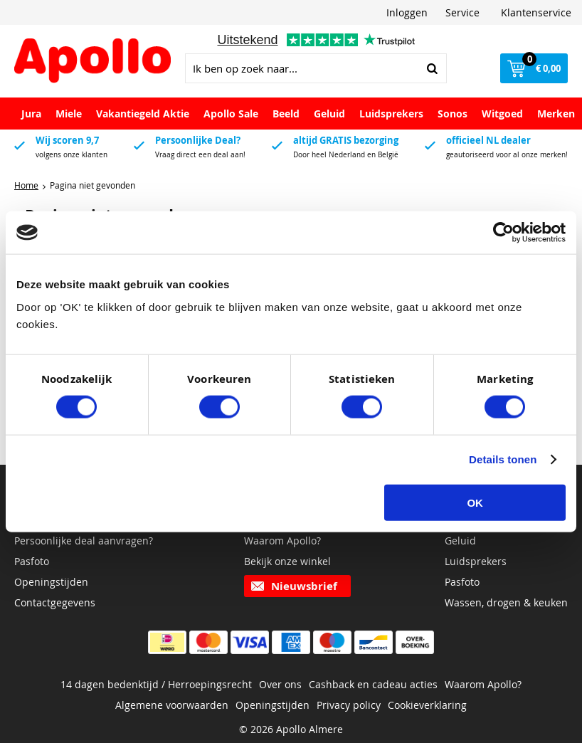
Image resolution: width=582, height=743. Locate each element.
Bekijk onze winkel (287, 561)
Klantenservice (536, 12)
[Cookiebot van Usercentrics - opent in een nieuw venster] (503, 232)
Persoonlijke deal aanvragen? (83, 540)
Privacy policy (349, 705)
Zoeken (432, 68)
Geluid (329, 113)
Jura (31, 113)
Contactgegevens (54, 602)
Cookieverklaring (427, 705)
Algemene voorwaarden (171, 705)
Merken (556, 113)
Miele (68, 113)
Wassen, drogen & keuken (506, 602)
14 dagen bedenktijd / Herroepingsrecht (156, 684)
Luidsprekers (391, 113)
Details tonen (502, 459)
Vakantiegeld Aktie (142, 113)
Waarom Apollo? (282, 540)
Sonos (452, 113)
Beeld (286, 113)
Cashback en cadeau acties (373, 684)
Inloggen (407, 12)
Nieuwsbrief (304, 586)
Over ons (280, 684)
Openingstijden (51, 582)
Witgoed (502, 113)
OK (475, 502)
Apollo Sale (230, 113)
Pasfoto (31, 561)
